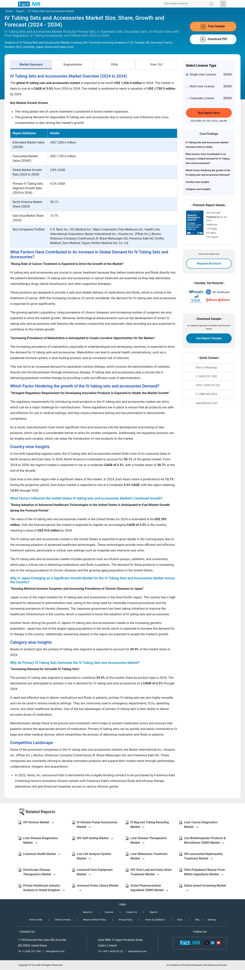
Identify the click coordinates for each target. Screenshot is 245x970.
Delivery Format (62, 919)
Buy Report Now (209, 113)
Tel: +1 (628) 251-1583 (29, 951)
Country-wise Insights (197, 182)
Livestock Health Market (41, 854)
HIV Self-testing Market (95, 838)
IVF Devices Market (38, 822)
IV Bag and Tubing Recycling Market (149, 825)
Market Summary (31, 64)
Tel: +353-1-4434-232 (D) (110, 951)
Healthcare (211, 224)
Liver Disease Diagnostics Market (40, 840)
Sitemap (212, 919)
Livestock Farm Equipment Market (95, 872)
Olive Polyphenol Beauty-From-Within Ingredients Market (205, 872)
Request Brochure (209, 263)
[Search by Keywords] (188, 4)
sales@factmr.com (55, 951)
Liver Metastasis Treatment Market (148, 856)
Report (20, 11)
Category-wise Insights (198, 189)
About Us (87, 912)
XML (197, 919)
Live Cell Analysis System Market (94, 856)
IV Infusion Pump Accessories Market (97, 825)
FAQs (114, 64)
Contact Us (131, 912)
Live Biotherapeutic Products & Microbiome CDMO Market (205, 840)
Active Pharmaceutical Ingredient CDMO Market (149, 888)
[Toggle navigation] (223, 4)
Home (8, 11)
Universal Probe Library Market (98, 888)
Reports (154, 912)
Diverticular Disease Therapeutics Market (39, 872)
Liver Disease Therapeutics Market (148, 840)
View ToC (156, 64)
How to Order (35, 919)
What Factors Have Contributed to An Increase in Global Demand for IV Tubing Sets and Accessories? (207, 159)
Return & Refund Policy (94, 919)
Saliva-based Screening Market (205, 888)
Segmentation (72, 64)
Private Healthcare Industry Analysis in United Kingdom (44, 888)
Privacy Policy (125, 919)
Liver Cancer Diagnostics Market (201, 825)
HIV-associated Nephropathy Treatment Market (203, 856)
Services (109, 912)
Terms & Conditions (155, 919)
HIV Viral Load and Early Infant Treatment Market (150, 872)
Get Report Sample (209, 338)
